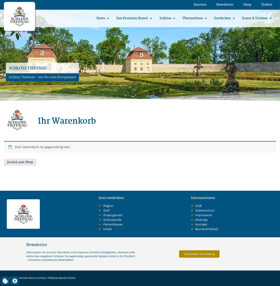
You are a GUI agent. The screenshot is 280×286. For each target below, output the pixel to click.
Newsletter (225, 5)
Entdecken (224, 18)
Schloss (167, 18)
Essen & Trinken (256, 18)
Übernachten (195, 18)
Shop (247, 5)
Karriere (200, 5)
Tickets (266, 5)
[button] (5, 280)
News (102, 18)
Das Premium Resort (134, 18)
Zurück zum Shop (20, 162)
